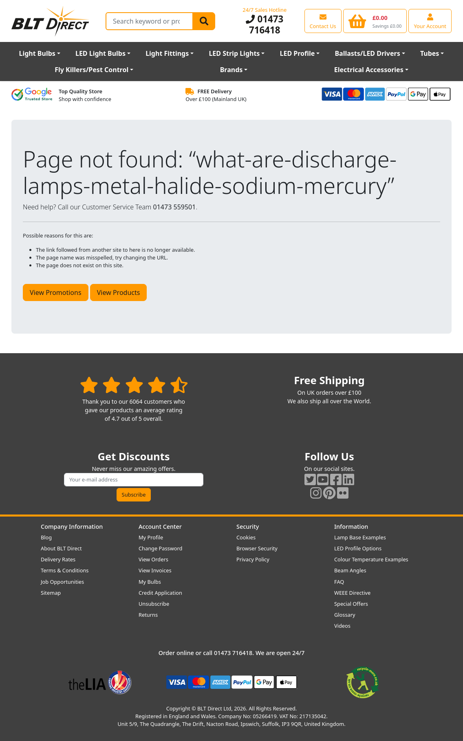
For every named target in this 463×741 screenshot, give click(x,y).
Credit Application (160, 592)
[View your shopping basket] (375, 21)
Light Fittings (167, 53)
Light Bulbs (37, 53)
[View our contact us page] (323, 21)
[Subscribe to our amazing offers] (133, 479)
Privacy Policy (252, 559)
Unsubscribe (154, 603)
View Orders (153, 559)
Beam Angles (350, 570)
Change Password (160, 548)
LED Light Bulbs (100, 53)
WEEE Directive (352, 592)
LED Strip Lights (234, 53)
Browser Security (257, 548)
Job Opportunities (62, 581)
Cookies (246, 537)
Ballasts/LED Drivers (367, 53)
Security (247, 526)
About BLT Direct (61, 548)
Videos (342, 625)
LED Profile (297, 53)
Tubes (429, 53)
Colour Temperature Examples (371, 559)
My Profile (151, 537)
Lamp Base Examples (360, 537)
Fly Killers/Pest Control (91, 69)
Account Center (160, 526)
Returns (148, 614)
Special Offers (351, 603)
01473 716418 (264, 24)
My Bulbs (150, 581)
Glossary (344, 614)
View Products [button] (118, 292)
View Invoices (155, 570)
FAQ (339, 581)
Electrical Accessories (368, 69)
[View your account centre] (430, 21)
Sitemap (51, 592)
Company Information (72, 526)
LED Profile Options (357, 548)
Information (351, 526)
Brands (231, 69)
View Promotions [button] (56, 292)
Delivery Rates (58, 559)
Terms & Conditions (64, 570)
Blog (46, 537)
